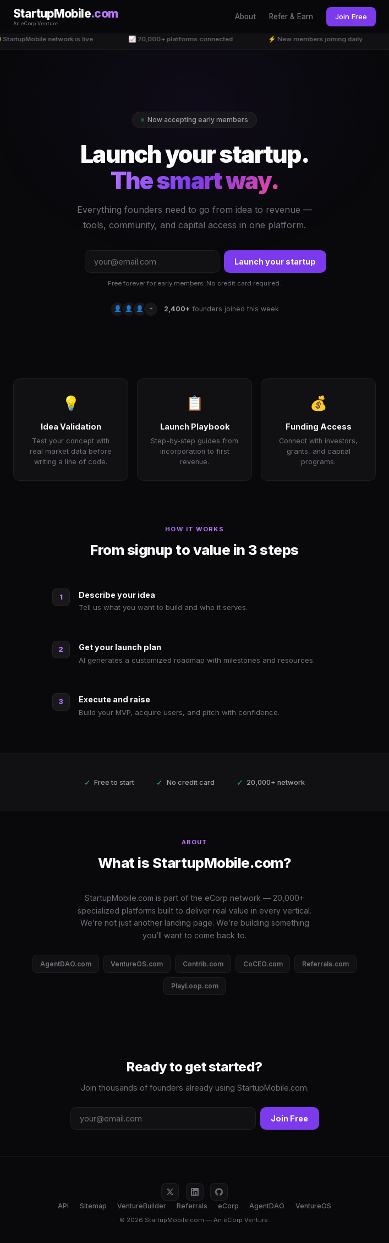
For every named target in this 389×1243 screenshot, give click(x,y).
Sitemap (93, 1206)
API (63, 1206)
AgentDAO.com (65, 964)
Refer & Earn (291, 16)
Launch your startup (275, 261)
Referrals (192, 1206)
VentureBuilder (141, 1206)
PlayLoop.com (194, 986)
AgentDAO (266, 1206)
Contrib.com (203, 964)
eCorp (228, 1206)
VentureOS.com (137, 964)
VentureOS (313, 1206)
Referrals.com (325, 964)
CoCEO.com (263, 964)
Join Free (351, 16)
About (245, 16)
